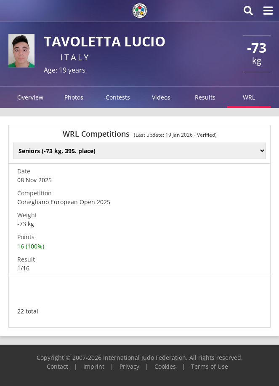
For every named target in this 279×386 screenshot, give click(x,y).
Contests (118, 97)
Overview (30, 97)
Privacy (129, 366)
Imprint (93, 366)
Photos (73, 97)
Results (205, 97)
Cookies (165, 366)
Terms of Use (209, 366)
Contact (57, 366)
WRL (249, 97)
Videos (161, 97)
